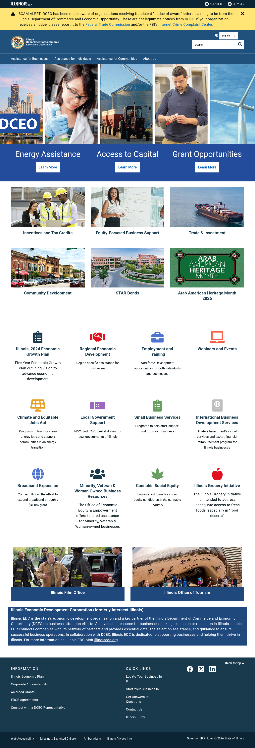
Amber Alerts (92, 738)
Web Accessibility (22, 738)
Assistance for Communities (117, 59)
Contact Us (134, 709)
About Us (149, 59)
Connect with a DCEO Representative (38, 708)
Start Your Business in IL (144, 689)
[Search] (218, 44)
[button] (48, 167)
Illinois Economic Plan (27, 676)
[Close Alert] (242, 14)
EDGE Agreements (24, 700)
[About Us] (159, 58)
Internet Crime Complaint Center (185, 24)
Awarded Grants (23, 692)
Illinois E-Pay (135, 717)
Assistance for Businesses (29, 59)
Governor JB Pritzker (200, 738)
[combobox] (228, 35)
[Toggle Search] (240, 44)
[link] (190, 670)
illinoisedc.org (106, 640)
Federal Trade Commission (107, 24)
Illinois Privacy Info (119, 738)
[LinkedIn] (212, 670)
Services (236, 4)
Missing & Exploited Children (58, 738)
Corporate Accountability (29, 684)
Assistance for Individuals (72, 59)
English (226, 35)
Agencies (213, 4)
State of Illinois (234, 738)
